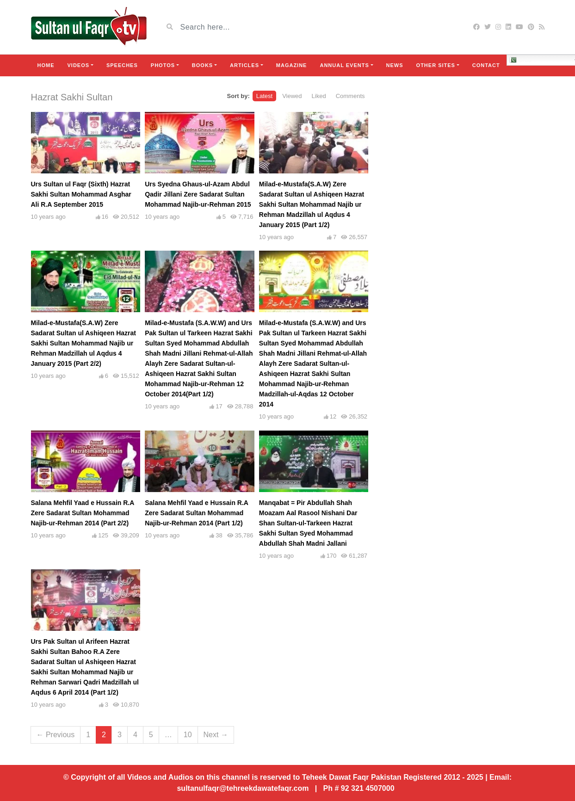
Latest (264, 95)
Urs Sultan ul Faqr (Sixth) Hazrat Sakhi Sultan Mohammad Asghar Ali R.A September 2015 (81, 194)
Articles (244, 65)
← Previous (56, 735)
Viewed (292, 95)
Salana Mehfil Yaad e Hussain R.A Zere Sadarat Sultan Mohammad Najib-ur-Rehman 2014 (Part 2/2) (82, 513)
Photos (163, 65)
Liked (319, 95)
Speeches (122, 65)
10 (188, 735)
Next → (216, 735)
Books (202, 65)
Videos (79, 65)
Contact (486, 65)
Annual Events (344, 65)
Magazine (291, 65)
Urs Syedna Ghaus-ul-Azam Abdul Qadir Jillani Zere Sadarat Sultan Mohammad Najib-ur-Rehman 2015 (198, 194)
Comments (350, 95)
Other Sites (435, 65)
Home (46, 65)
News (394, 65)
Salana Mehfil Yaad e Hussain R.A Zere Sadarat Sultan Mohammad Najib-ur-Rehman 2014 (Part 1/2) (196, 513)
